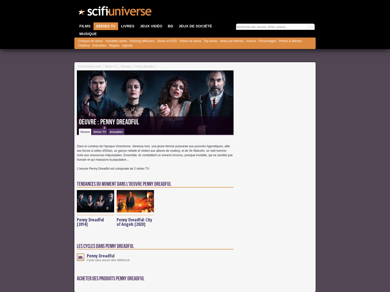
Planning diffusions (142, 41)
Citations (84, 45)
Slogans (114, 45)
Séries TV (100, 131)
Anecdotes (99, 45)
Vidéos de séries (190, 41)
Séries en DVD (167, 41)
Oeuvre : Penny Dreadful (109, 122)
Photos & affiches (290, 41)
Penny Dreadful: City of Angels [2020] (134, 221)
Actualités (116, 131)
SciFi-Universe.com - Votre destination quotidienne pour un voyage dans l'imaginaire (115, 12)
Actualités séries (116, 41)
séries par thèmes (232, 41)
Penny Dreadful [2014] (90, 221)
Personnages (267, 41)
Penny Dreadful (100, 256)
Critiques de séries (90, 41)
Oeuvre (85, 131)
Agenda (127, 45)
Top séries (210, 41)
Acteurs (251, 41)
